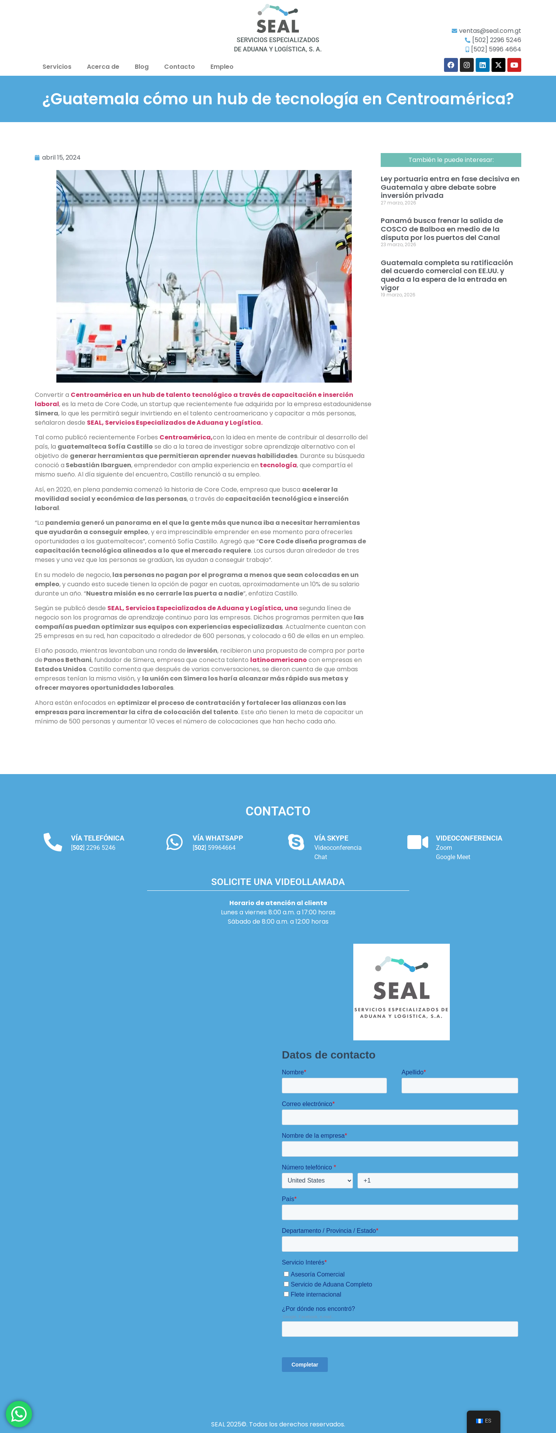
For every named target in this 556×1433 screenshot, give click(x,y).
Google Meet (453, 857)
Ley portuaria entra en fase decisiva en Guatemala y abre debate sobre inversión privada (450, 187)
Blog (142, 66)
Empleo (222, 66)
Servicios (56, 66)
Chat (320, 857)
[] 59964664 (214, 847)
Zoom (444, 847)
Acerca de (103, 66)
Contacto (179, 66)
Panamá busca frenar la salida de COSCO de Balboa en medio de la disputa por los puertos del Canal (442, 229)
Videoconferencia (338, 847)
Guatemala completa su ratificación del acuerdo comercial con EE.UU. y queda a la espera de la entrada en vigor (447, 275)
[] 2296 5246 (93, 847)
